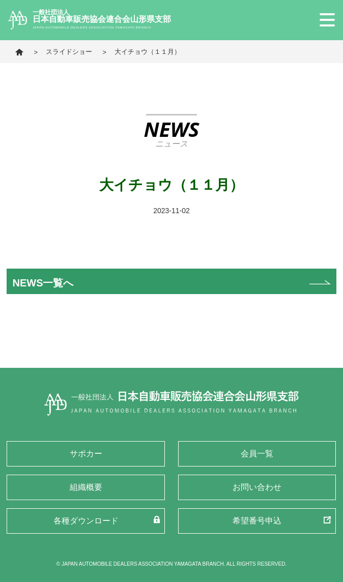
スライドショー (69, 51)
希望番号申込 (257, 520)
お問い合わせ (257, 487)
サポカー (86, 453)
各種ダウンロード (86, 520)
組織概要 (86, 487)
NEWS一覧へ (42, 282)
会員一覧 (257, 453)
